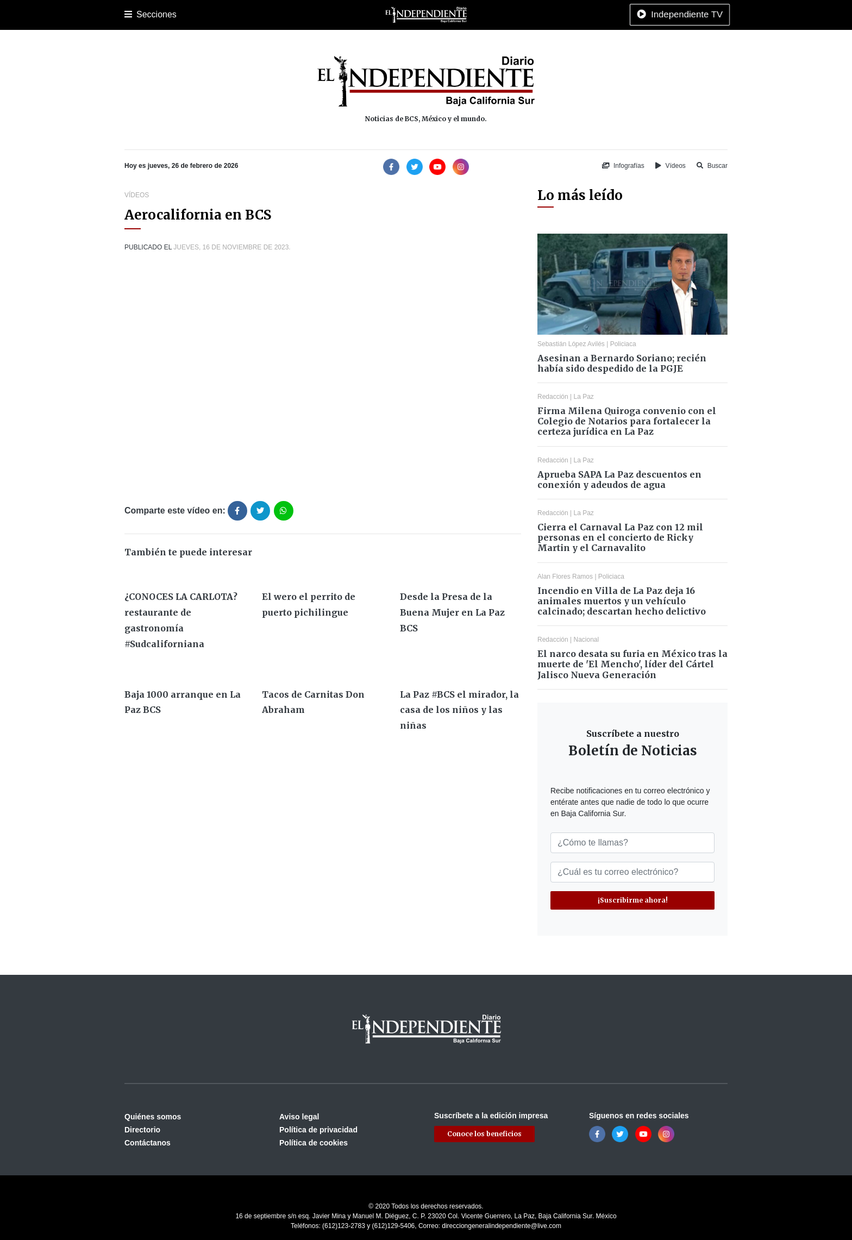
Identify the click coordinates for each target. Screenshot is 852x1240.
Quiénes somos (152, 1116)
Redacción (552, 396)
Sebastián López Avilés (571, 344)
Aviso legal (299, 1116)
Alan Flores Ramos (565, 576)
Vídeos (670, 166)
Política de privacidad (318, 1129)
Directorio (142, 1129)
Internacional (409, 14)
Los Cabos (210, 14)
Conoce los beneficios (484, 1134)
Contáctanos (147, 1142)
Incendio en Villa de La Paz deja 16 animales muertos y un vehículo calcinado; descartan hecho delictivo (621, 601)
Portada (137, 14)
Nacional (364, 14)
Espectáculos (496, 14)
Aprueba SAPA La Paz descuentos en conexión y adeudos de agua (619, 479)
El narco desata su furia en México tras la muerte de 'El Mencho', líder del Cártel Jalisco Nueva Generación (632, 664)
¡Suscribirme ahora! (633, 900)
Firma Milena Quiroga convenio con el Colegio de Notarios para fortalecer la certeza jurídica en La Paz (626, 421)
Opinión (453, 14)
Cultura (328, 14)
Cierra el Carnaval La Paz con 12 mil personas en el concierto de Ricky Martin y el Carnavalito (620, 537)
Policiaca (252, 14)
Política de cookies (313, 1142)
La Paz (172, 14)
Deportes (292, 14)
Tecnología (547, 14)
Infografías (623, 166)
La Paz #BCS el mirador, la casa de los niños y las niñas (459, 710)
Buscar (712, 166)
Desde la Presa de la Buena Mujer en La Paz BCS (452, 612)
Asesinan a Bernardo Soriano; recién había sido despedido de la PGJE (621, 363)
